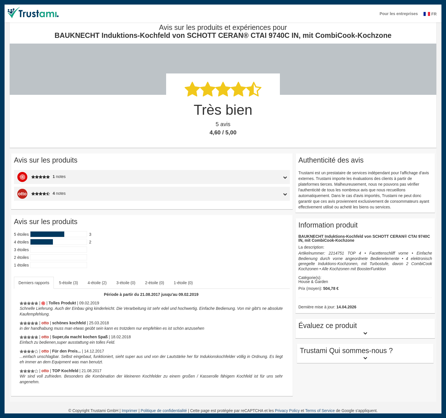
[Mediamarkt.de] (43, 303)
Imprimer (130, 410)
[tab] (254, 177)
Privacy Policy (287, 410)
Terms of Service (320, 410)
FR (430, 14)
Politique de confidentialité (164, 410)
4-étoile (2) (97, 282)
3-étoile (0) (125, 282)
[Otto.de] (45, 323)
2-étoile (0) (154, 282)
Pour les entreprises (398, 13)
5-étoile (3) (68, 282)
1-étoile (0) (183, 282)
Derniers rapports (33, 282)
